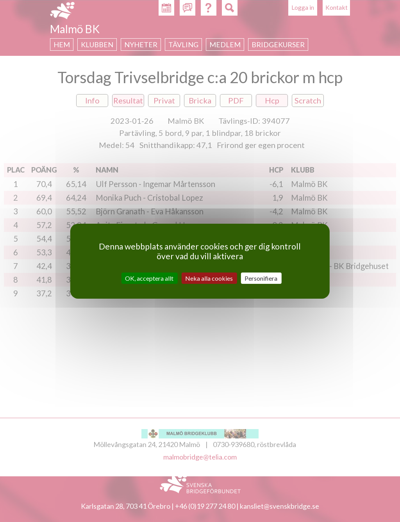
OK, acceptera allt (149, 277)
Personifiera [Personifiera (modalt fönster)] (261, 277)
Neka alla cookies (209, 277)
